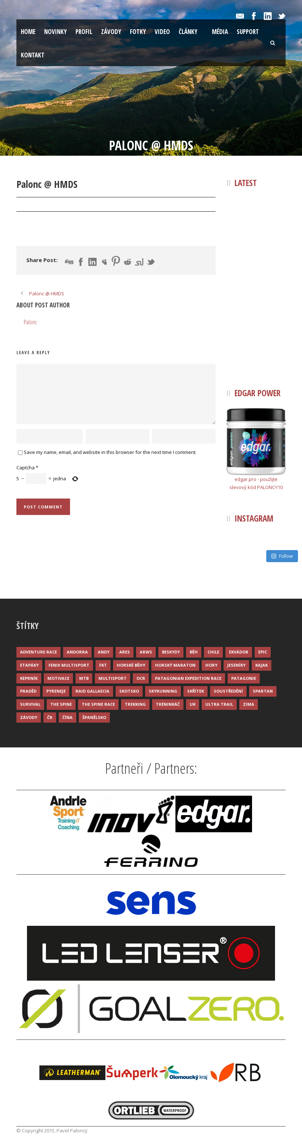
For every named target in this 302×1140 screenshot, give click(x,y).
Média (220, 31)
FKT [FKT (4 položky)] (103, 665)
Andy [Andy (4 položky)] (103, 652)
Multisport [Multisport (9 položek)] (112, 678)
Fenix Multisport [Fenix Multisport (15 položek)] (69, 665)
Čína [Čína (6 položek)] (67, 717)
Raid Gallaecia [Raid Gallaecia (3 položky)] (92, 691)
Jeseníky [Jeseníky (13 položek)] (236, 665)
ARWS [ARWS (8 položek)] (146, 652)
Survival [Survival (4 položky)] (30, 704)
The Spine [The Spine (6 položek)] (61, 704)
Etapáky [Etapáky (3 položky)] (29, 665)
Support (248, 31)
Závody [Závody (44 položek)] (28, 717)
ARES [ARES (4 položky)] (124, 652)
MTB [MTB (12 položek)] (84, 678)
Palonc (72, 204)
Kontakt (32, 55)
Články (188, 31)
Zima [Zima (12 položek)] (248, 704)
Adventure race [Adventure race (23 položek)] (38, 652)
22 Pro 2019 (37, 204)
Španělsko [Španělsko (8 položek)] (94, 717)
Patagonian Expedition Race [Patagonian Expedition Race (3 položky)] (188, 678)
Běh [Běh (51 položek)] (194, 652)
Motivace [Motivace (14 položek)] (58, 678)
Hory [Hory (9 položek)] (211, 665)
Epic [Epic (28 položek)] (262, 652)
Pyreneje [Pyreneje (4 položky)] (56, 691)
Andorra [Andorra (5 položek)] (77, 652)
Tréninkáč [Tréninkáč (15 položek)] (168, 704)
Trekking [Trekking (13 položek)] (135, 704)
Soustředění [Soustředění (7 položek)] (228, 691)
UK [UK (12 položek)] (192, 704)
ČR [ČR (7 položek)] (50, 717)
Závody (111, 31)
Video (162, 31)
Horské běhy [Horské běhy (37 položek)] (131, 665)
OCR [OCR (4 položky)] (140, 678)
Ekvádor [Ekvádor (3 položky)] (238, 652)
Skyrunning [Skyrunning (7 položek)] (163, 691)
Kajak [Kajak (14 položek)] (261, 665)
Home (28, 31)
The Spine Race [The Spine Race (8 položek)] (98, 704)
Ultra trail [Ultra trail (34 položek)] (219, 704)
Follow (282, 556)
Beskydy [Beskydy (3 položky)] (171, 652)
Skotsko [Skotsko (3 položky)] (129, 691)
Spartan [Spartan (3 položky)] (263, 691)
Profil (84, 31)
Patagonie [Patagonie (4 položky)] (243, 678)
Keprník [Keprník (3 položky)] (29, 678)
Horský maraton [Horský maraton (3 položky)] (175, 665)
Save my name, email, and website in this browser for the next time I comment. (110, 452)
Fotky (138, 31)
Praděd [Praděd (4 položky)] (28, 691)
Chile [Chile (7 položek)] (213, 652)
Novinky (55, 31)
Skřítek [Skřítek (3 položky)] (195, 691)
